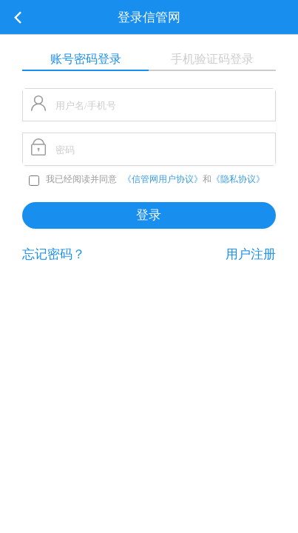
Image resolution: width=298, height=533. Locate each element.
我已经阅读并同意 (74, 179)
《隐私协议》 (238, 179)
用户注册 (251, 254)
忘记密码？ (53, 254)
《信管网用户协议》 (163, 179)
